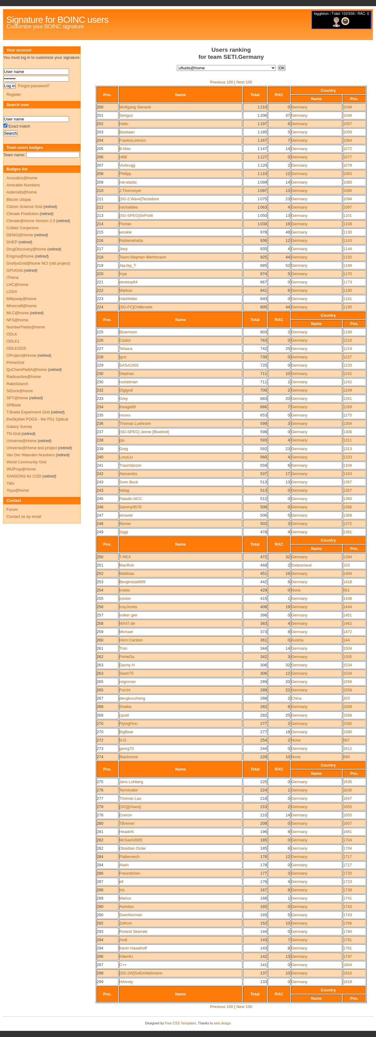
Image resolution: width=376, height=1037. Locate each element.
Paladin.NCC (130, 498)
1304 (347, 423)
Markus (125, 290)
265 (100, 681)
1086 (347, 190)
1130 (347, 232)
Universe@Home (21, 440)
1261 (347, 398)
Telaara (125, 348)
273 (100, 748)
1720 (347, 873)
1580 (347, 723)
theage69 (127, 407)
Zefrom (125, 923)
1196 (347, 332)
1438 (347, 598)
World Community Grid (26, 462)
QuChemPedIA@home (26, 369)
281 (100, 831)
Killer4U (126, 956)
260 (100, 640)
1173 (347, 282)
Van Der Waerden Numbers (30, 455)
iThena (12, 277)
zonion (125, 598)
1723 (347, 881)
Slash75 (126, 673)
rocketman (128, 382)
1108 (347, 224)
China (296, 698)
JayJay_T (127, 265)
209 (100, 182)
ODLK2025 (16, 348)
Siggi (123, 532)
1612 (347, 748)
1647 (347, 798)
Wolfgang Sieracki (135, 107)
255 (100, 598)
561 (346, 590)
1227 (347, 357)
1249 (347, 390)
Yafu (10, 483)
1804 (347, 964)
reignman (127, 681)
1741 (347, 898)
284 (100, 856)
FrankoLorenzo (132, 140)
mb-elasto (128, 182)
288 (100, 890)
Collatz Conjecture (22, 228)
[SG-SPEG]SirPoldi (136, 215)
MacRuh (126, 565)
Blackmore (128, 756)
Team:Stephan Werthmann (142, 257)
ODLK (11, 334)
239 (100, 448)
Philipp (125, 173)
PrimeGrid (15, 362)
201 (100, 115)
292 (100, 923)
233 (100, 398)
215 (100, 232)
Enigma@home (20, 256)
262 (100, 656)
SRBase (13, 405)
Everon (125, 815)
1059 (347, 132)
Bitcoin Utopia (18, 199)
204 (100, 140)
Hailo (123, 123)
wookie (125, 232)
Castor (125, 340)
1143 (347, 240)
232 (100, 390)
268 (100, 706)
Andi (123, 939)
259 (100, 631)
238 (100, 440)
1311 (347, 440)
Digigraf (126, 390)
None (296, 590)
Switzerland (301, 565)
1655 (347, 806)
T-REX (125, 557)
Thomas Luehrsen (135, 423)
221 (100, 282)
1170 (347, 273)
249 (100, 532)
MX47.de (127, 623)
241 (100, 465)
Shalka (125, 706)
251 (100, 565)
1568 (347, 706)
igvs (122, 357)
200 (100, 107)
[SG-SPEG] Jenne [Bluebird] (144, 431)
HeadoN (126, 831)
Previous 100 (221, 82)
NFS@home (17, 320)
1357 (347, 482)
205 (100, 148)
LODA (11, 291)
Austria (297, 640)
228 (100, 357)
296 (100, 956)
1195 (347, 307)
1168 (347, 265)
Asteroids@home (21, 192)
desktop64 (128, 282)
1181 (347, 298)
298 (100, 973)
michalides (128, 207)
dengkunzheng (132, 698)
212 (100, 207)
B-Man (125, 148)
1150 (347, 257)
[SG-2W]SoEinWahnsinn (140, 973)
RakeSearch (17, 383)
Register (13, 94)
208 (100, 173)
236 (100, 423)
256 (100, 606)
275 (100, 781)
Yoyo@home (17, 490)
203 (100, 132)
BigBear (126, 732)
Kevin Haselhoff (133, 948)
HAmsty (126, 981)
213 (100, 215)
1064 (347, 140)
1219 (347, 348)
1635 (347, 781)
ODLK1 (12, 341)
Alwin (124, 865)
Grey (123, 398)
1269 (347, 407)
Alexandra (128, 473)
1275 (347, 415)
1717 (347, 856)
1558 (347, 681)
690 (346, 756)
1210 (347, 340)
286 (100, 873)
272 (100, 740)
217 (100, 248)
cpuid (124, 715)
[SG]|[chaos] (130, 806)
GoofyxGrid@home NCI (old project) (38, 263)
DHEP (11, 242)
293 (100, 931)
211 (100, 199)
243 (100, 482)
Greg (123, 448)
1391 (347, 532)
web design (222, 1023)
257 (100, 615)
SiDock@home (19, 390)
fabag (124, 490)
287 (100, 881)
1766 (347, 923)
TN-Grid (13, 433)
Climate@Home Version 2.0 (30, 220)
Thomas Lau (130, 798)
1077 (347, 157)
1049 (347, 115)
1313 (347, 448)
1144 (347, 248)
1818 (347, 981)
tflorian (125, 523)
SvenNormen (130, 915)
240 (100, 457)
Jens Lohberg (131, 781)
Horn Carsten (131, 640)
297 (100, 964)
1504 (347, 648)
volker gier (128, 615)
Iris (122, 890)
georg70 (126, 748)
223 (100, 298)
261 (100, 648)
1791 (347, 939)
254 (100, 590)
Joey (123, 248)
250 (100, 557)
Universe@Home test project (31, 447)
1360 (347, 498)
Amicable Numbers (23, 185)
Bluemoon (128, 332)
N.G (122, 740)
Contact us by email (23, 516)
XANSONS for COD (23, 476)
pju (122, 440)
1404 (347, 573)
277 (100, 798)
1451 (347, 615)
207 (100, 165)
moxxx (125, 415)
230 (100, 373)
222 (100, 290)
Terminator (128, 790)
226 (100, 340)
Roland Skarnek (133, 931)
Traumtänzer (130, 465)
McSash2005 (130, 840)
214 (100, 224)
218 (100, 257)
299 (100, 981)
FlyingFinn (128, 723)
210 (100, 190)
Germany (299, 107)
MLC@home (17, 313)
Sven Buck (128, 482)
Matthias (126, 573)
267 (100, 698)
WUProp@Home (21, 469)
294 (100, 939)
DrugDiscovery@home (26, 249)
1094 (347, 199)
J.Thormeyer (130, 190)
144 (346, 640)
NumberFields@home (25, 327)
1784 (347, 931)
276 (100, 790)
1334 (347, 465)
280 (100, 823)
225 (100, 332)
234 (100, 407)
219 (100, 265)
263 (100, 665)
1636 (347, 790)
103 (346, 565)
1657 (347, 823)
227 (100, 348)
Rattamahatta (131, 240)
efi (121, 881)
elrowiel (126, 515)
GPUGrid (14, 270)
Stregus (126, 115)
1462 (347, 623)
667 (346, 740)
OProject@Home (21, 355)
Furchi (124, 690)
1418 (347, 582)
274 (100, 756)
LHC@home (17, 284)
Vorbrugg (127, 165)
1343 (347, 473)
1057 (347, 123)
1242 (347, 373)
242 (100, 473)
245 (100, 498)
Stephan (126, 373)
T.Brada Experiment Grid (28, 412)
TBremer (127, 823)
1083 (347, 173)
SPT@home (17, 398)
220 (100, 273)
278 (100, 806)
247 (100, 515)
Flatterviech (129, 856)
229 (100, 365)
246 (100, 507)
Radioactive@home (23, 376)
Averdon (126, 906)
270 (100, 723)
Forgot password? (33, 85)
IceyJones (128, 606)
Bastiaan (127, 132)
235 (100, 415)
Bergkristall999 (132, 582)
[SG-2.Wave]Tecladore (139, 199)
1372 (347, 523)
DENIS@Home (19, 235)
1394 (347, 557)
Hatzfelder (128, 298)
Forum (12, 509)
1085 (347, 182)
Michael (126, 631)
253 (100, 582)
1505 (347, 656)
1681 (347, 831)
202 (100, 123)
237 (100, 431)
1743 (347, 906)
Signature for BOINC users (57, 19)
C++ (123, 964)
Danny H (127, 665)
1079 (347, 165)
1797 (347, 956)
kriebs (124, 590)
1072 (347, 148)
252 (100, 573)
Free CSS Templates (180, 1023)
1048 (347, 107)
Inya (123, 273)
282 (100, 840)
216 (100, 240)
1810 (347, 973)
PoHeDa (126, 656)
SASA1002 (129, 365)
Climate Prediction (22, 213)
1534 (347, 665)
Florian (125, 224)
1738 (347, 890)
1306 (347, 431)
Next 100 (244, 82)
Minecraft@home (21, 305)
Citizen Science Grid (24, 206)
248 (100, 523)
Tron (123, 648)
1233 (347, 365)
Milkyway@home (21, 298)
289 (100, 898)
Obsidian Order (132, 848)
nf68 (123, 157)
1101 (347, 215)
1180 (347, 290)
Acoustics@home (21, 178)
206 (100, 157)
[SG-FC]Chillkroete (135, 307)
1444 (347, 606)
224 (100, 307)
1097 (347, 207)
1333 (347, 457)
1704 (347, 840)
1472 (347, 631)
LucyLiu (126, 457)
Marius (125, 898)
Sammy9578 (130, 507)
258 (100, 623)
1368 (347, 515)
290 (100, 906)
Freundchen (129, 873)
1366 (347, 507)
